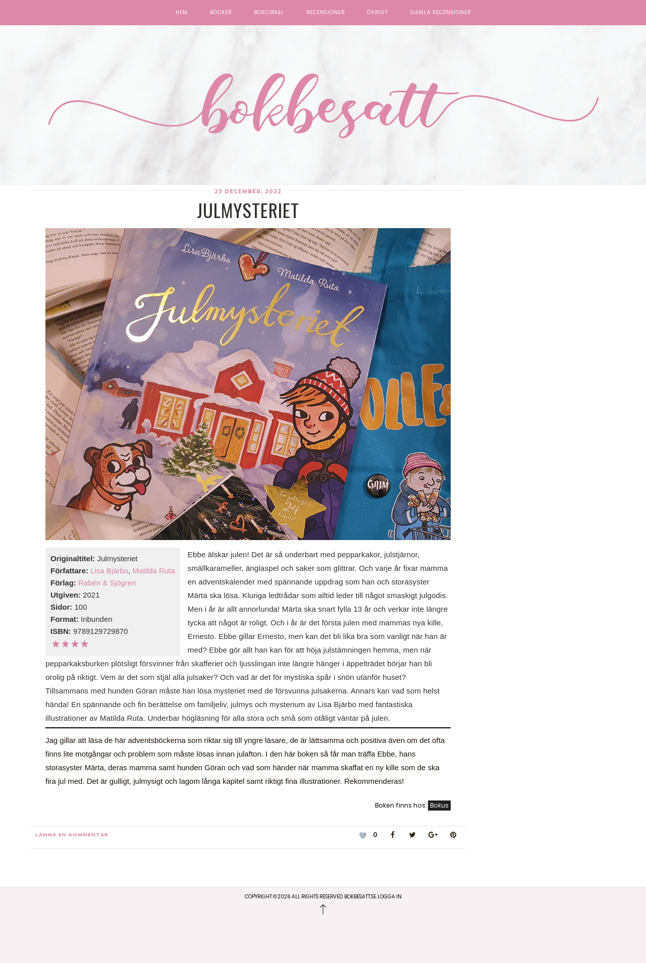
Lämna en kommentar (72, 834)
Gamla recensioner (440, 12)
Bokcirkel (269, 12)
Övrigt (377, 12)
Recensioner (325, 12)
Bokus (439, 805)
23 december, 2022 (248, 191)
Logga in (390, 896)
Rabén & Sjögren (107, 582)
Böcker (221, 12)
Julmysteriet (248, 209)
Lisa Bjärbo (109, 570)
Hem (182, 12)
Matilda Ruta (154, 570)
